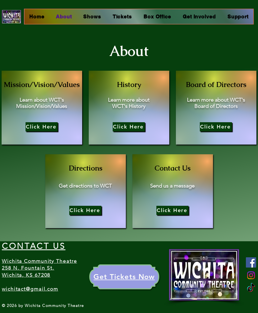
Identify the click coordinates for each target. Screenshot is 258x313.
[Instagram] (251, 275)
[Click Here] (42, 126)
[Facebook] (251, 262)
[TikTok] (251, 288)
